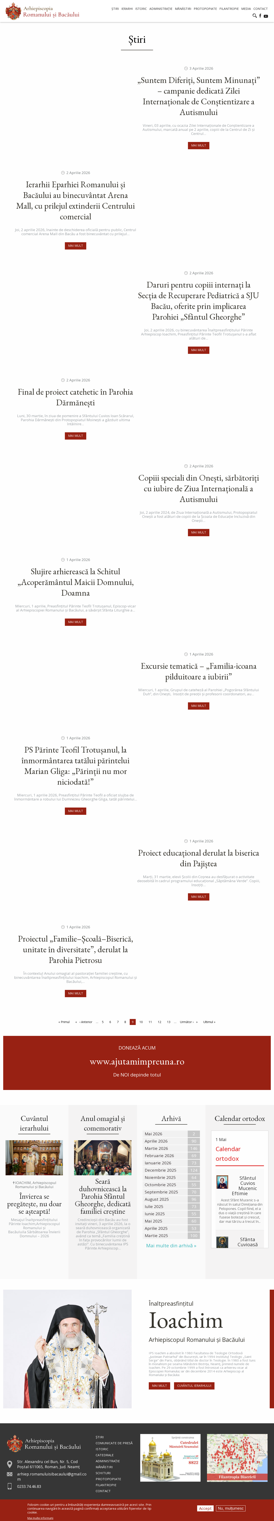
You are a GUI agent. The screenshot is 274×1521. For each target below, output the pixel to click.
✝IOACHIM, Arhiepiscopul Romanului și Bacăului (34, 1184)
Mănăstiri (104, 1467)
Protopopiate (108, 1479)
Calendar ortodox (228, 1153)
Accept (205, 1508)
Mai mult (198, 145)
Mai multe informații (40, 1518)
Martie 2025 (156, 1235)
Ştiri (100, 1437)
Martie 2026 (156, 1148)
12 (160, 1022)
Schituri (103, 1473)
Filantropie (106, 1485)
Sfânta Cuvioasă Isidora (248, 1244)
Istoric (102, 1449)
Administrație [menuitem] (160, 9)
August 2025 (157, 1199)
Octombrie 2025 (160, 1184)
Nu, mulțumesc (231, 1508)
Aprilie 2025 (156, 1228)
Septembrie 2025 (161, 1192)
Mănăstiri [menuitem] (183, 9)
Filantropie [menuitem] (229, 9)
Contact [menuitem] (260, 9)
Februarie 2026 (159, 1155)
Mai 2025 (153, 1221)
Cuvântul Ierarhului (195, 1386)
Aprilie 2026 (156, 1141)
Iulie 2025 (154, 1206)
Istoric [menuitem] (141, 9)
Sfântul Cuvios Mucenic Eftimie (244, 1185)
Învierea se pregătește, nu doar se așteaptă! (34, 1203)
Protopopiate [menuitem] (205, 9)
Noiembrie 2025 (160, 1177)
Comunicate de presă (114, 1443)
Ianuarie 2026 (158, 1163)
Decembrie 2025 (160, 1170)
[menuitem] (42, 11)
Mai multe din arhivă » (171, 1245)
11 (151, 1022)
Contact (103, 1491)
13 (170, 1022)
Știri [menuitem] (115, 9)
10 (142, 1022)
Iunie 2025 (155, 1214)
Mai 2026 (153, 1134)
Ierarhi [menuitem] (127, 9)
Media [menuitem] (246, 9)
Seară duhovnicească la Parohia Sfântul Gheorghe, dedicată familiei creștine (103, 1196)
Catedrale (105, 1455)
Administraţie (108, 1461)
